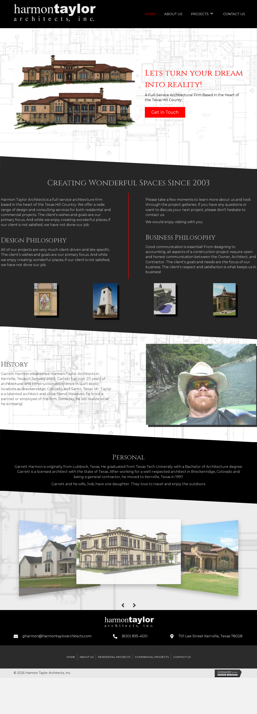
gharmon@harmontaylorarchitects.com (57, 635)
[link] (150, 13)
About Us (86, 655)
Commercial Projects (152, 655)
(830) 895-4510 (134, 635)
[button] (165, 111)
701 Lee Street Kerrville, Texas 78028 (210, 635)
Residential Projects (114, 655)
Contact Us (182, 655)
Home (71, 655)
